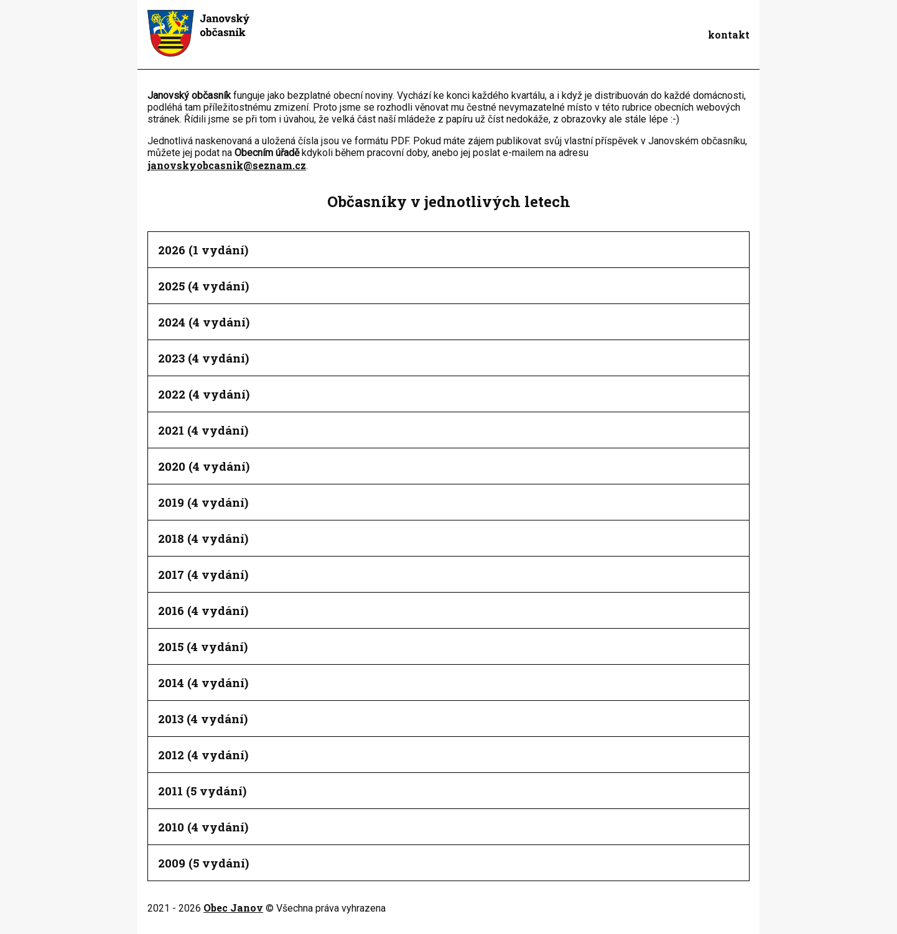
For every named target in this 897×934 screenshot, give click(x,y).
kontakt (729, 34)
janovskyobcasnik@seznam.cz (226, 165)
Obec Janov (233, 907)
